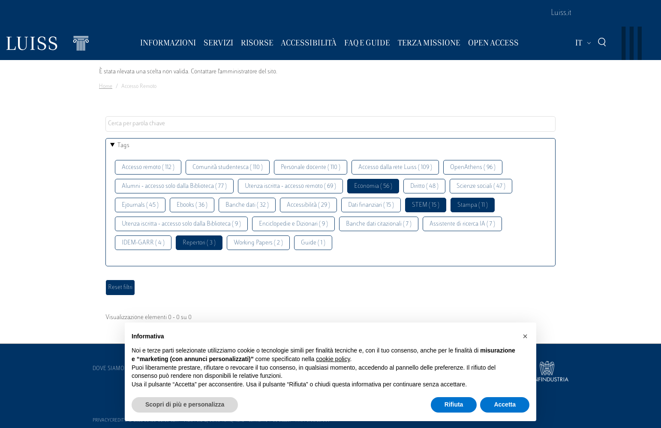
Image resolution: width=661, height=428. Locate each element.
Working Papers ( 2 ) (258, 243)
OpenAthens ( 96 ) (473, 167)
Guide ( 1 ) (313, 243)
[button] (525, 336)
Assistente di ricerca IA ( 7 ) (462, 224)
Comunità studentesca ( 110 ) (227, 167)
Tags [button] (123, 145)
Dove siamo (108, 368)
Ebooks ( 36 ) (192, 205)
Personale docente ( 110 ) (310, 167)
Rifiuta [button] (454, 404)
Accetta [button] (505, 404)
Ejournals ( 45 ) (140, 205)
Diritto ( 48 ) (424, 186)
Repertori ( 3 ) (199, 243)
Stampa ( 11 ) (472, 205)
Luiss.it (561, 13)
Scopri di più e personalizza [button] (184, 404)
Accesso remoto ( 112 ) (148, 167)
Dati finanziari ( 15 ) (371, 205)
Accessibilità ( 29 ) (308, 205)
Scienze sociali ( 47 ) (481, 186)
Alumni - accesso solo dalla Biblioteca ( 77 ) (174, 186)
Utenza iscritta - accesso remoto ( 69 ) (290, 186)
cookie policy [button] (333, 359)
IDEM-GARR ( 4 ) (143, 243)
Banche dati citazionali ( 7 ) (379, 224)
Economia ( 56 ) (373, 186)
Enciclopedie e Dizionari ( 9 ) (293, 224)
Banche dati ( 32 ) (247, 205)
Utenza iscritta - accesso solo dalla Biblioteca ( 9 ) (181, 224)
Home (105, 86)
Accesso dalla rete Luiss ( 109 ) (395, 167)
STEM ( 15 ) (425, 205)
